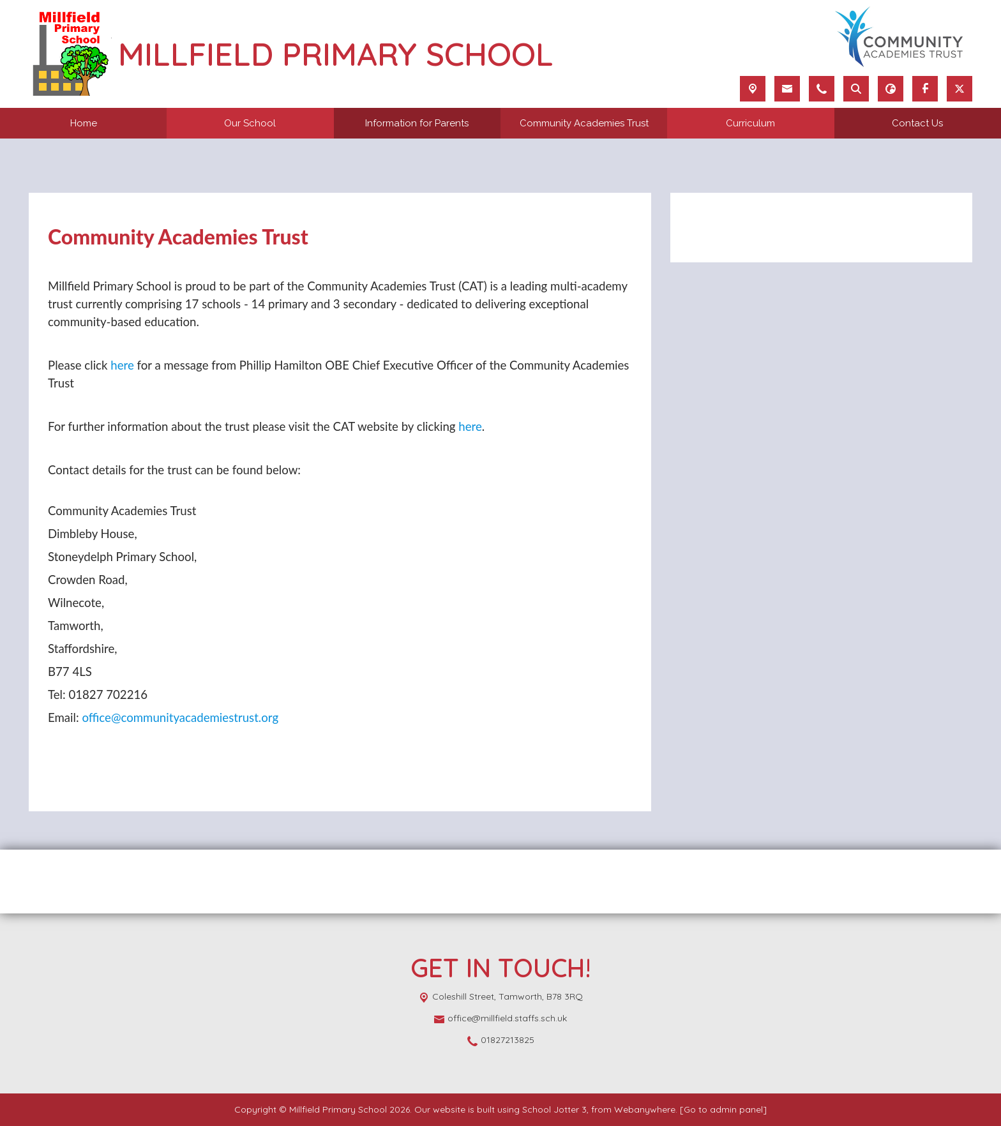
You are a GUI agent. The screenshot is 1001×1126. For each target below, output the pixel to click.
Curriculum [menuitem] (750, 123)
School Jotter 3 (554, 1109)
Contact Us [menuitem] (917, 123)
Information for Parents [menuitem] (417, 123)
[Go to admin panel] (723, 1109)
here (122, 365)
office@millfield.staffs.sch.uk (507, 1018)
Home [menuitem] (83, 123)
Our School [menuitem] (250, 123)
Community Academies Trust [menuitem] (584, 123)
